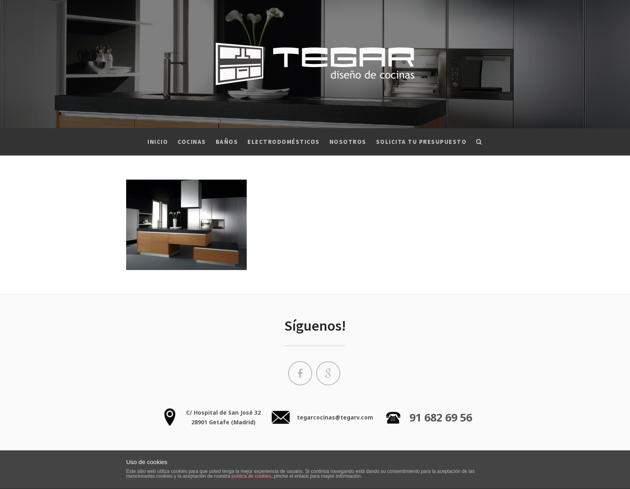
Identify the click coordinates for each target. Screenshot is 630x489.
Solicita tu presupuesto (421, 141)
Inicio (157, 141)
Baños (227, 141)
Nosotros (347, 141)
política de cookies (251, 476)
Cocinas (192, 141)
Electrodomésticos (284, 141)
